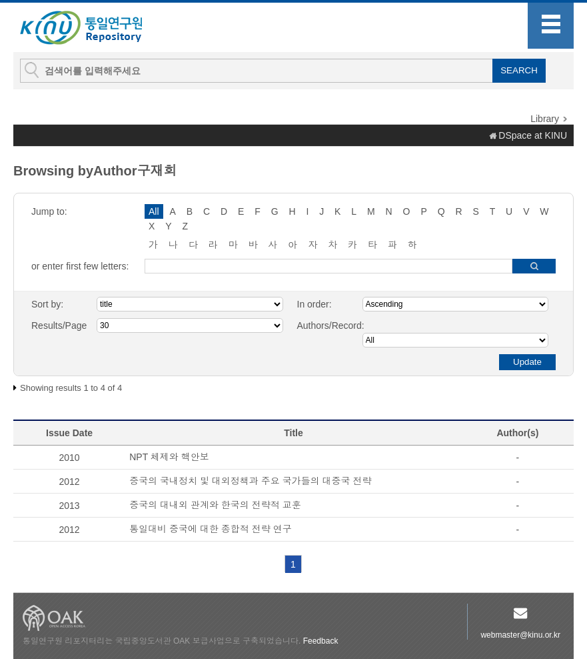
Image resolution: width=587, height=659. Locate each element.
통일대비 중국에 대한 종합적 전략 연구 (210, 529)
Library (544, 118)
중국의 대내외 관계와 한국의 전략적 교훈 (214, 505)
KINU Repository (92, 28)
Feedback (320, 641)
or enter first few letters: (80, 266)
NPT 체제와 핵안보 (169, 457)
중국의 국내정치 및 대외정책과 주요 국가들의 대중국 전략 (250, 481)
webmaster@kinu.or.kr (520, 635)
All (154, 211)
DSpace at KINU (532, 135)
